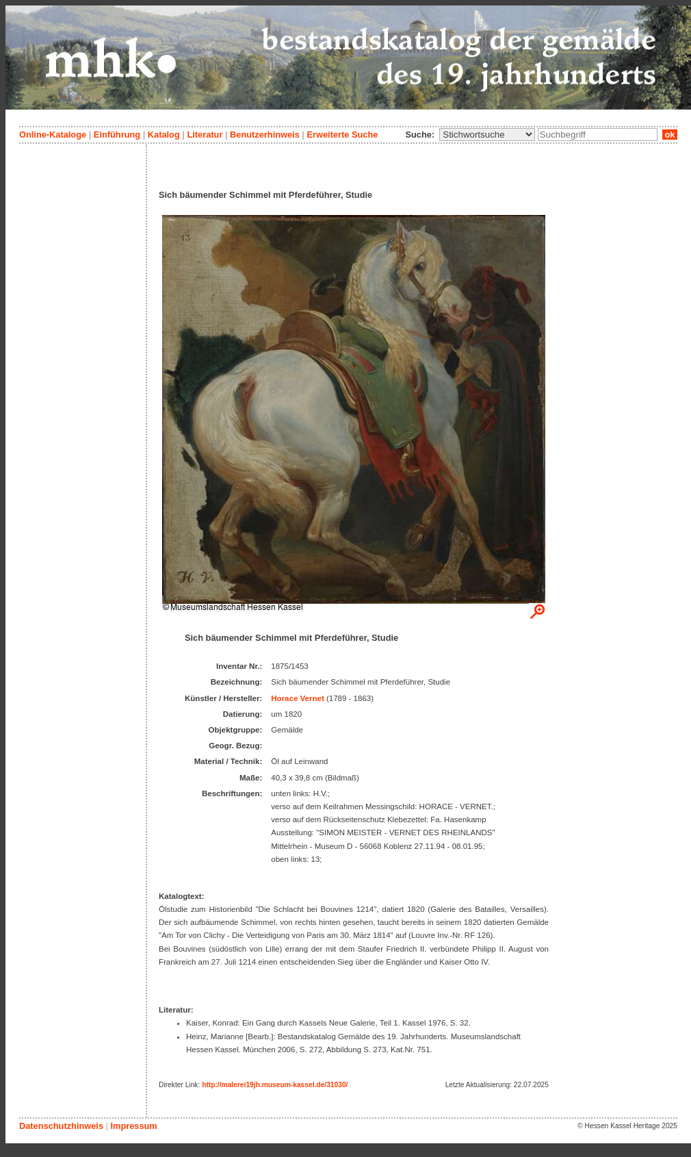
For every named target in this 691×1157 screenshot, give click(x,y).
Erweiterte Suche (342, 134)
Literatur (204, 134)
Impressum (133, 1126)
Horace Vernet (297, 698)
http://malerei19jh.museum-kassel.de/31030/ (275, 1085)
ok (669, 134)
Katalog (164, 134)
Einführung (117, 134)
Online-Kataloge (52, 134)
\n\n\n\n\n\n (487, 134)
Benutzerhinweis (265, 134)
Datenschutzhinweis (61, 1126)
